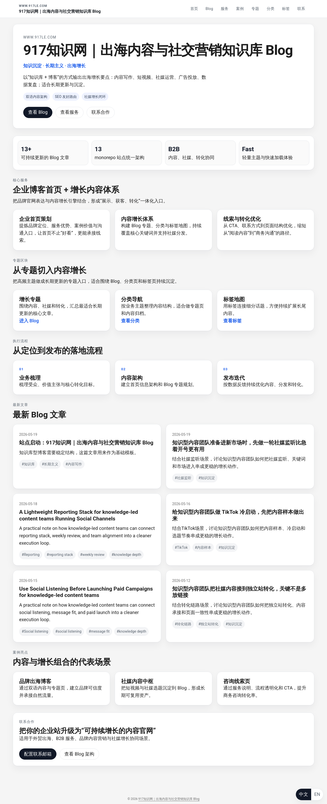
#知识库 (28, 464)
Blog (209, 8)
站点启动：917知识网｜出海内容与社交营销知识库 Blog (86, 442)
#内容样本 (203, 547)
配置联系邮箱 (38, 754)
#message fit (99, 631)
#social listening (68, 631)
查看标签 (232, 320)
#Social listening (35, 631)
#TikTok (181, 547)
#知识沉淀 (206, 478)
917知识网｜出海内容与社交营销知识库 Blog (169, 799)
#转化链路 (183, 624)
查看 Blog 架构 (79, 754)
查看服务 (69, 112)
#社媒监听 (183, 478)
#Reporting (31, 555)
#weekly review (92, 555)
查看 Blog (38, 112)
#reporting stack (60, 555)
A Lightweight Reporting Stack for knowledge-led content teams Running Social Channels (78, 515)
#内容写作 (73, 464)
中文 (303, 794)
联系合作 (100, 112)
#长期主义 (50, 464)
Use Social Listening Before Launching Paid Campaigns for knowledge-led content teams (86, 591)
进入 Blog (29, 320)
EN (317, 794)
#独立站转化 (208, 624)
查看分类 (130, 320)
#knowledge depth (126, 555)
